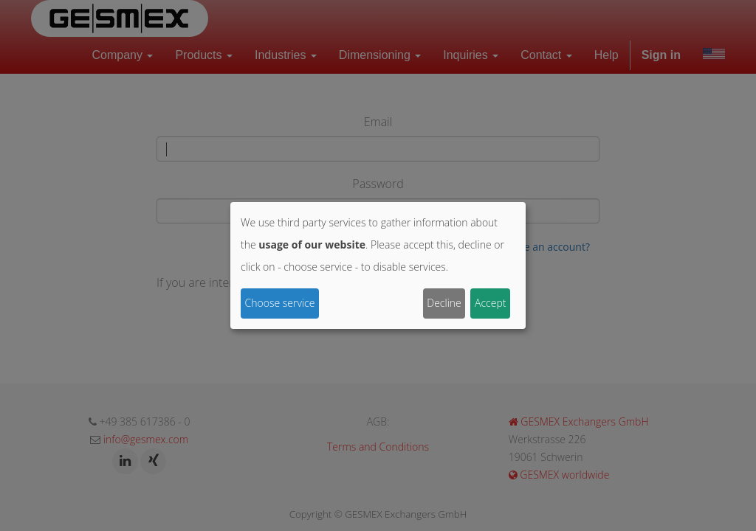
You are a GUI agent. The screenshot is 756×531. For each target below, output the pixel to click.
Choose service (280, 303)
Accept (490, 303)
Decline (444, 303)
